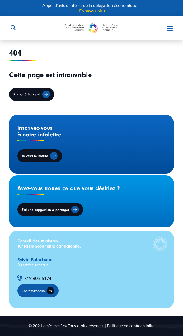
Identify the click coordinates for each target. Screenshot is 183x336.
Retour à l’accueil (26, 94)
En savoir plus (92, 11)
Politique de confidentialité (131, 325)
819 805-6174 (37, 278)
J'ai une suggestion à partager (45, 210)
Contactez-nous (33, 291)
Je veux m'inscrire (35, 156)
